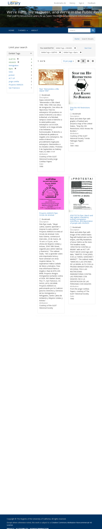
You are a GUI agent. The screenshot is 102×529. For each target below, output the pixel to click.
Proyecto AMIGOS (16, 84)
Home (11, 30)
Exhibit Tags (14, 53)
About (34, 30)
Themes (23, 30)
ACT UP (12, 78)
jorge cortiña (14, 81)
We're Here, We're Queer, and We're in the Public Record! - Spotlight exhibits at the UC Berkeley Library (14, 3)
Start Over (88, 48)
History (72, 3)
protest (12, 75)
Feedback (91, 3)
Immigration (13, 65)
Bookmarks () (60, 3)
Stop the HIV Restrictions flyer (80, 108)
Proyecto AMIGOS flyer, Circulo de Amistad (48, 214)
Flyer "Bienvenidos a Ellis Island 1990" (49, 90)
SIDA (11, 72)
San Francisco (14, 88)
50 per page (68, 61)
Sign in (81, 3)
